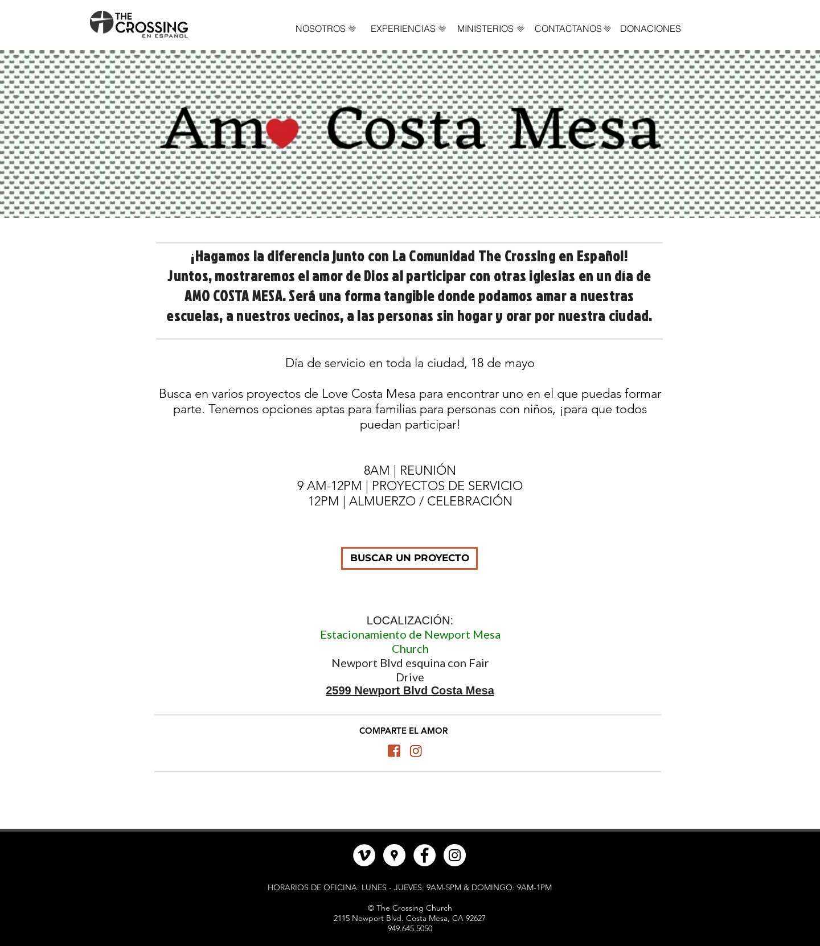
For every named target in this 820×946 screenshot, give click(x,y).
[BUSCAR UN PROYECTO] (409, 558)
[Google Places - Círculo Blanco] (394, 855)
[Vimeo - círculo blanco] (364, 855)
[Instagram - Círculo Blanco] (455, 855)
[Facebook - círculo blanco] (424, 855)
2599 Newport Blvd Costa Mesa (410, 690)
